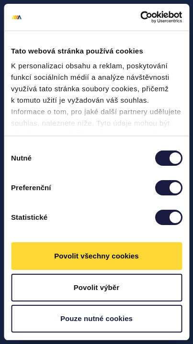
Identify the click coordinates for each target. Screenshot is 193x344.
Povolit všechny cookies (96, 256)
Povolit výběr (97, 287)
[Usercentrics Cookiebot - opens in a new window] (140, 17)
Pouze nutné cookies (96, 318)
